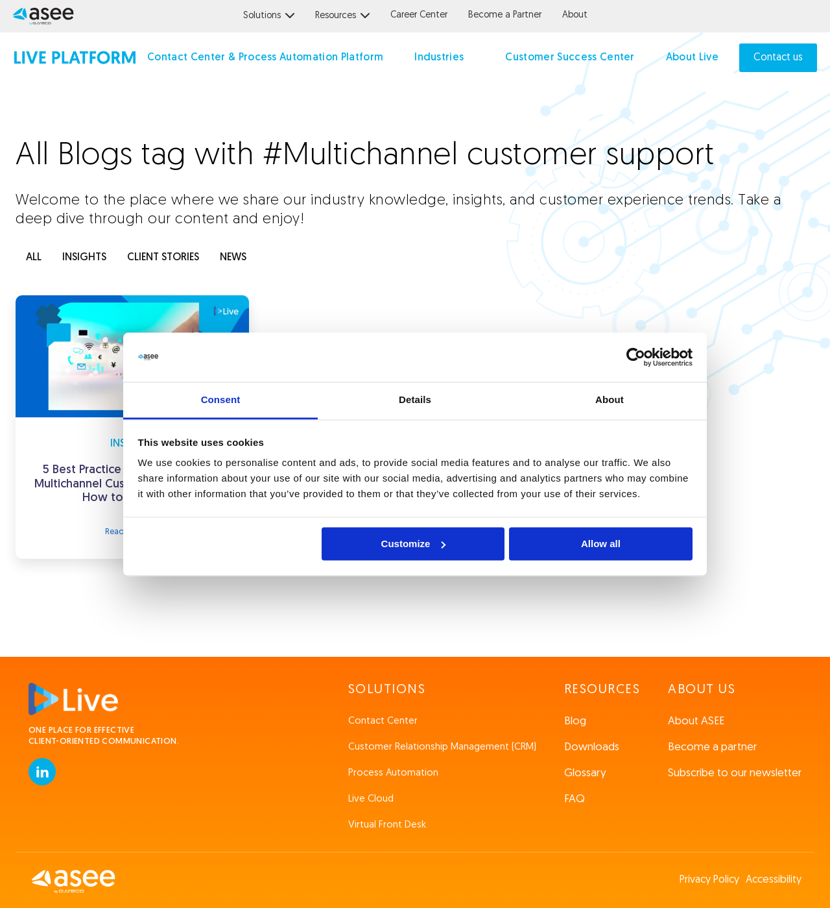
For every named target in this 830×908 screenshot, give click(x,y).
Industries (439, 58)
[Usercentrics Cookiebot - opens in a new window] (636, 357)
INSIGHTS (84, 257)
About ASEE (696, 721)
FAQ (574, 799)
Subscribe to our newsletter (734, 773)
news (233, 257)
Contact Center (383, 721)
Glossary (585, 773)
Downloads (591, 747)
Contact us (778, 58)
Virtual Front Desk (387, 825)
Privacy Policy (709, 880)
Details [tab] (415, 400)
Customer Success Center (569, 58)
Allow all (601, 543)
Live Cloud (371, 799)
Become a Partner (504, 15)
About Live (692, 58)
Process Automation (393, 773)
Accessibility (773, 880)
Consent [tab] (221, 400)
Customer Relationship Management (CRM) (442, 747)
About (574, 15)
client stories (163, 257)
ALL (34, 257)
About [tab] (609, 400)
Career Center (418, 15)
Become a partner (712, 747)
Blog (575, 721)
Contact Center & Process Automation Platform (265, 58)
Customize (413, 543)
